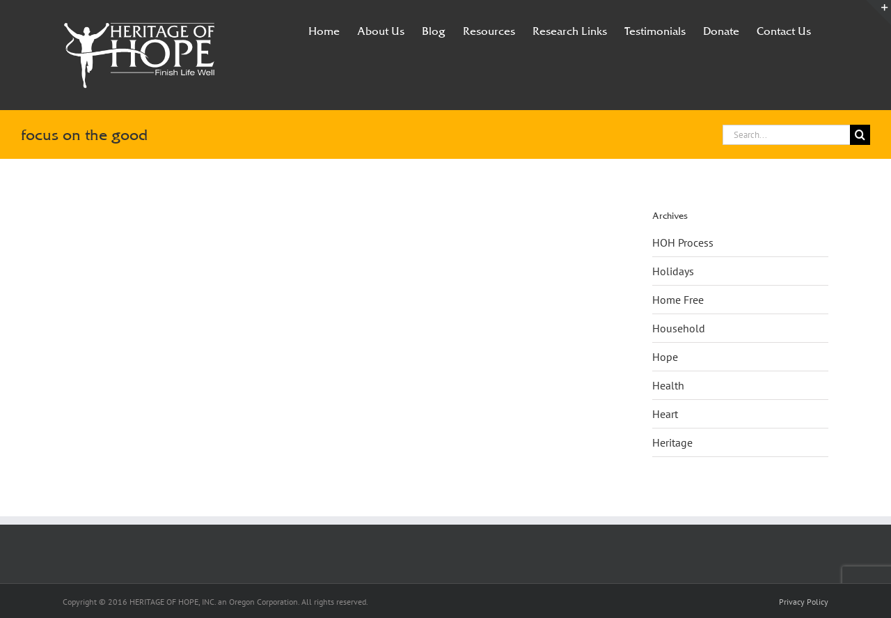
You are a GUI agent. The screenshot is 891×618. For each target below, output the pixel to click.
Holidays (673, 271)
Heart (665, 414)
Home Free (678, 300)
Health (668, 385)
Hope (665, 357)
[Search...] (786, 135)
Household (678, 328)
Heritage (672, 442)
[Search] (860, 135)
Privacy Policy (803, 601)
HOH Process (682, 242)
